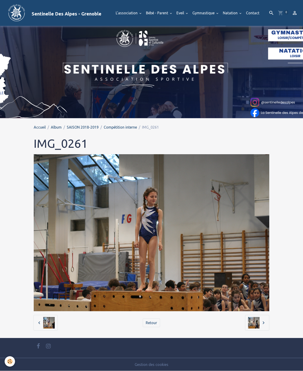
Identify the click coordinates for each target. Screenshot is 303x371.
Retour (151, 323)
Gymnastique (203, 13)
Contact (252, 13)
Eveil (180, 13)
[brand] (52, 13)
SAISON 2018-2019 (83, 127)
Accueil (40, 127)
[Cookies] (10, 361)
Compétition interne (120, 127)
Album (56, 127)
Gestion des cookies (151, 364)
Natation (231, 13)
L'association (127, 13)
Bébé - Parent (157, 13)
